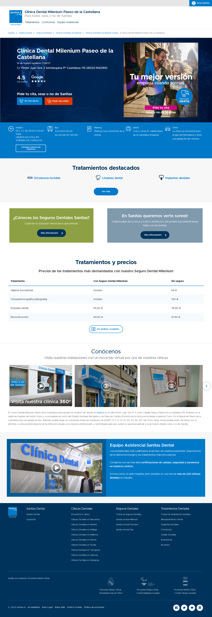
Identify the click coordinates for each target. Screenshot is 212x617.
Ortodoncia (166, 530)
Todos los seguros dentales (128, 514)
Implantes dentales (177, 178)
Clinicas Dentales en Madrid (84, 525)
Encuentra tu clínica (80, 514)
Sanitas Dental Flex (125, 530)
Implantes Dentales (170, 525)
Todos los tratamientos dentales (175, 514)
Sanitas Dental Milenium (127, 520)
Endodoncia (166, 540)
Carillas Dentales (168, 535)
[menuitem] (32, 22)
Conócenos (48, 22)
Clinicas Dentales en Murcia (83, 540)
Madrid (100, 413)
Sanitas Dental (33, 514)
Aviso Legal (47, 607)
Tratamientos (32, 22)
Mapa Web (60, 607)
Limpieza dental (112, 178)
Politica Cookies (74, 607)
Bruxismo (165, 545)
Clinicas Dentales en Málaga (84, 530)
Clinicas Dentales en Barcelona (85, 520)
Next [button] (206, 386)
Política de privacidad (94, 607)
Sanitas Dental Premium (127, 525)
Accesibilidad (34, 607)
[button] (29, 101)
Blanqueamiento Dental (172, 520)
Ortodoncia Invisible (47, 178)
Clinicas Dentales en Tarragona (85, 550)
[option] (57, 225)
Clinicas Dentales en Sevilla (83, 545)
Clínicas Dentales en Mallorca (84, 535)
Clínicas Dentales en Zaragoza (85, 560)
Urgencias (31, 520)
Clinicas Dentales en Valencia (84, 555)
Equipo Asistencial (67, 22)
